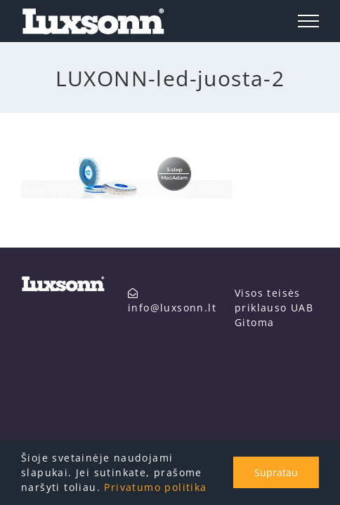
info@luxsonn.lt (72, 381)
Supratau (276, 472)
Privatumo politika (155, 487)
